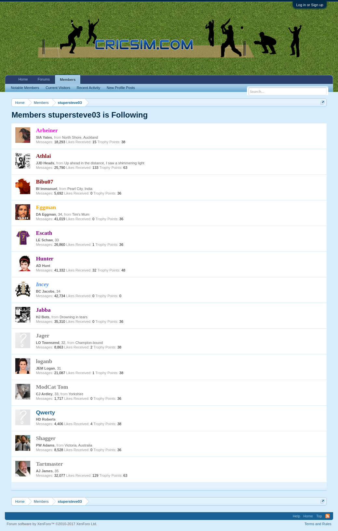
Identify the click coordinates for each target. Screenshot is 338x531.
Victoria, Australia (78, 445)
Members (67, 80)
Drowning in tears (74, 317)
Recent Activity (88, 88)
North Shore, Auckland (80, 137)
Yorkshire (76, 394)
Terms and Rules (317, 524)
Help (296, 516)
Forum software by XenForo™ (52, 524)
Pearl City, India (79, 189)
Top (319, 516)
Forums (44, 79)
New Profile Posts (121, 88)
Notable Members (25, 88)
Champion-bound (89, 343)
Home (23, 79)
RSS (327, 516)
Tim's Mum (80, 214)
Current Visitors (58, 88)
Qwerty (45, 412)
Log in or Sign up (309, 5)
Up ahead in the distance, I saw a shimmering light (104, 163)
